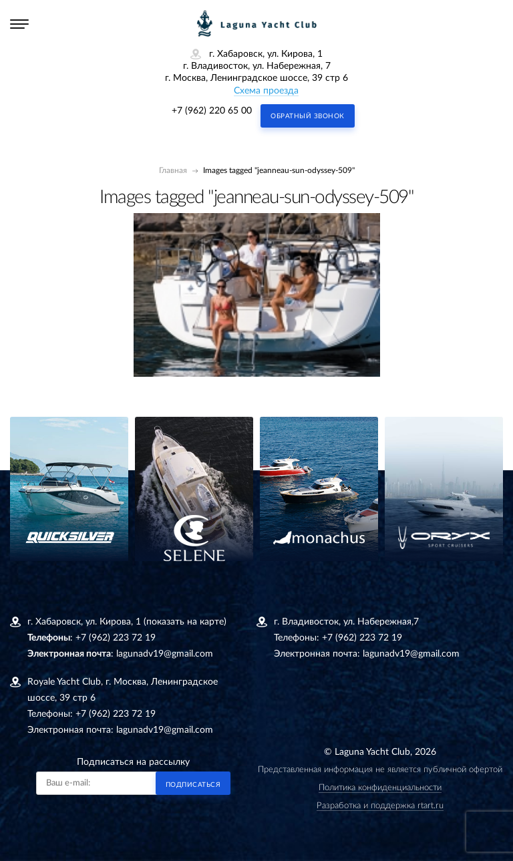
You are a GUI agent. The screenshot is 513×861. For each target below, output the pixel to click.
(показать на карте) (185, 622)
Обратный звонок (308, 116)
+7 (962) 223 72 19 (115, 638)
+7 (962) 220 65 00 (212, 111)
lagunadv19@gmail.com (164, 654)
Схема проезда (266, 91)
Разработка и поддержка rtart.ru (380, 806)
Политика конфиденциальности (380, 788)
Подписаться (193, 785)
